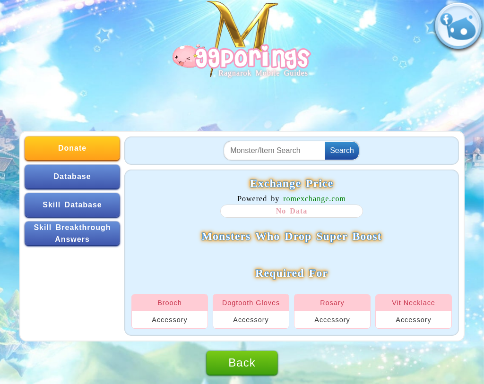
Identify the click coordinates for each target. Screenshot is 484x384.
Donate (72, 148)
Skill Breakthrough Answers (72, 233)
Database (72, 176)
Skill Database (72, 205)
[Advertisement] (242, 100)
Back (241, 362)
